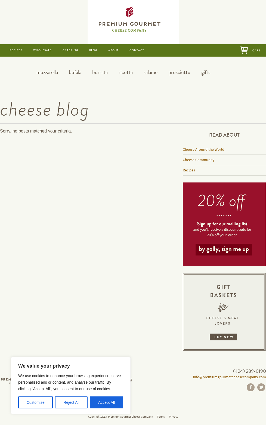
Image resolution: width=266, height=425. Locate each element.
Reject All (71, 402)
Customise (36, 402)
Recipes (189, 170)
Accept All (106, 402)
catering (70, 50)
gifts (205, 72)
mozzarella (47, 72)
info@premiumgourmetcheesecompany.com (229, 377)
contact (136, 50)
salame (150, 72)
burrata (100, 72)
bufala (75, 72)
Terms (161, 417)
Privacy (173, 417)
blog (93, 50)
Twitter (261, 387)
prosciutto (179, 72)
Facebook (250, 387)
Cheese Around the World (203, 149)
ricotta (126, 72)
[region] (71, 385)
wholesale (42, 50)
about (113, 50)
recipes (16, 50)
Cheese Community (199, 160)
